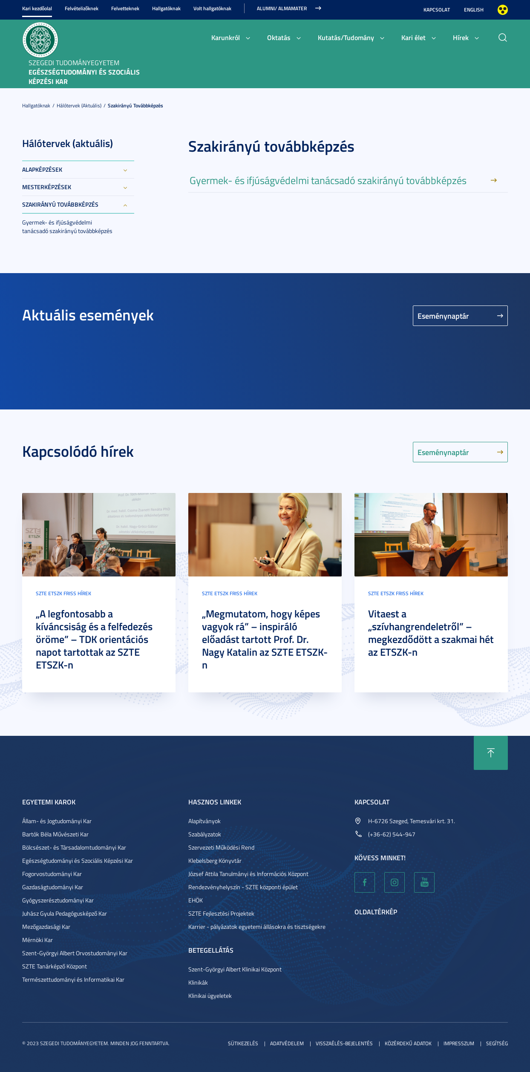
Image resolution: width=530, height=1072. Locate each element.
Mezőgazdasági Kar (46, 926)
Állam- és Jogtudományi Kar (57, 821)
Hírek (461, 37)
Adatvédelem (287, 1043)
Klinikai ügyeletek (210, 995)
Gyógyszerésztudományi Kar (58, 900)
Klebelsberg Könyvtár (215, 860)
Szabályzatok (204, 834)
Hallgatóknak (166, 8)
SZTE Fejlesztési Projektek (221, 913)
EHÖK (195, 900)
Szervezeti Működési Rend (221, 847)
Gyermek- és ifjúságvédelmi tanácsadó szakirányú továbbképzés (67, 226)
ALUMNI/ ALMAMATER (282, 8)
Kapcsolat (436, 9)
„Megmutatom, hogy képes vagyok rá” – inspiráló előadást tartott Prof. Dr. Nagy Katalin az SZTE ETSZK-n (265, 639)
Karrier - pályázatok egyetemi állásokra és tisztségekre (256, 926)
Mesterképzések (46, 187)
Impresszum (459, 1043)
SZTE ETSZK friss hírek (63, 593)
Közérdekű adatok (408, 1043)
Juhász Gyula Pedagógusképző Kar (64, 913)
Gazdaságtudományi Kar (52, 887)
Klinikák (198, 982)
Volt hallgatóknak (212, 8)
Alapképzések (42, 169)
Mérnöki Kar (37, 940)
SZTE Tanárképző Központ (54, 966)
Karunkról (225, 37)
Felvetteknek (125, 8)
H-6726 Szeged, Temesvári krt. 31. (411, 821)
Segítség (497, 1043)
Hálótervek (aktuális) (79, 105)
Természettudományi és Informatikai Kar (73, 979)
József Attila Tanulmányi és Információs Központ (248, 874)
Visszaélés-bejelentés (344, 1043)
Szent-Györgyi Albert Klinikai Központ (235, 969)
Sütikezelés (243, 1043)
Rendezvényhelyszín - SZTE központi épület (243, 887)
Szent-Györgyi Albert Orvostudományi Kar (74, 953)
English (474, 9)
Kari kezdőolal (37, 8)
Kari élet (413, 37)
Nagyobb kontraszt (503, 10)
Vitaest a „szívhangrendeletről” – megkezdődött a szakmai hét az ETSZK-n (431, 632)
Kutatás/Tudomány (346, 37)
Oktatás (279, 37)
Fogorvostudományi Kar (52, 874)
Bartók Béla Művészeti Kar (55, 834)
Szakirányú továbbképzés (135, 105)
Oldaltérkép (375, 911)
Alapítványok (204, 821)
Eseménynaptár (443, 315)
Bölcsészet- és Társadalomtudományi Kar (74, 847)
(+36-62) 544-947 (391, 834)
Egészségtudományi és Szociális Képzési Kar (77, 860)
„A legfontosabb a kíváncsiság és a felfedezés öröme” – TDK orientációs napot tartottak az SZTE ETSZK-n (94, 639)
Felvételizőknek (81, 8)
